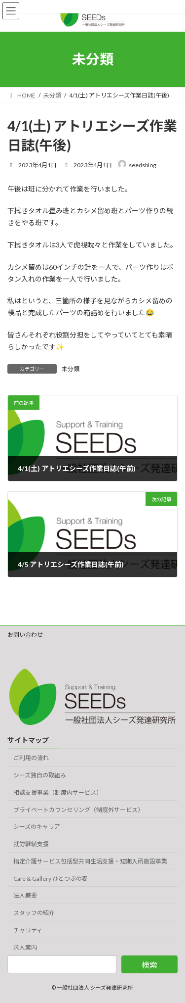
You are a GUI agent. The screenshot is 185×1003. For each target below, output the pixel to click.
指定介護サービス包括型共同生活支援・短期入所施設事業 (90, 861)
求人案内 (25, 947)
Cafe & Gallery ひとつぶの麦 (50, 878)
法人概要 (25, 896)
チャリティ (27, 930)
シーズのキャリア (36, 827)
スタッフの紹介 (34, 913)
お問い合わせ (25, 634)
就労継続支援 (31, 844)
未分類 (70, 369)
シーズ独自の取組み (39, 775)
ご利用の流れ (31, 758)
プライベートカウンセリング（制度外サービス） (78, 809)
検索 (149, 964)
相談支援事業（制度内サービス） (57, 792)
